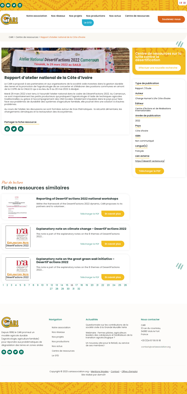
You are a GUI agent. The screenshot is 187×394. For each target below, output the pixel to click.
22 (103, 285)
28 (57, 288)
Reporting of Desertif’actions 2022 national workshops (77, 199)
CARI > (12, 37)
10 (43, 285)
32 (79, 288)
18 (82, 285)
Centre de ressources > (28, 37)
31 (74, 288)
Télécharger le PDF (89, 213)
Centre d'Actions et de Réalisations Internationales (153, 109)
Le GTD (88, 22)
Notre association (36, 15)
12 (52, 285)
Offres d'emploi (129, 371)
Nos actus (115, 15)
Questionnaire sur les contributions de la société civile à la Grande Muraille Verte (107, 326)
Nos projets (75, 15)
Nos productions (95, 15)
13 (57, 285)
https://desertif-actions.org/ (150, 161)
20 (93, 285)
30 (69, 288)
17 (77, 285)
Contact (115, 371)
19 (87, 285)
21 (98, 285)
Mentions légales (100, 371)
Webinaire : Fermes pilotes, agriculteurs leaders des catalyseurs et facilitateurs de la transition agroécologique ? (109, 335)
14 (62, 285)
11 (47, 285)
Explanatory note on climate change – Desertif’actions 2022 (81, 229)
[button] (7, 129)
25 (120, 285)
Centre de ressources (137, 15)
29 (63, 288)
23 (109, 285)
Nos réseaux (58, 15)
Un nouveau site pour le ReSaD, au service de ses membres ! (107, 344)
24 (114, 285)
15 (67, 285)
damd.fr (101, 374)
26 (126, 285)
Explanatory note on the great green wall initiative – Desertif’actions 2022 (75, 260)
